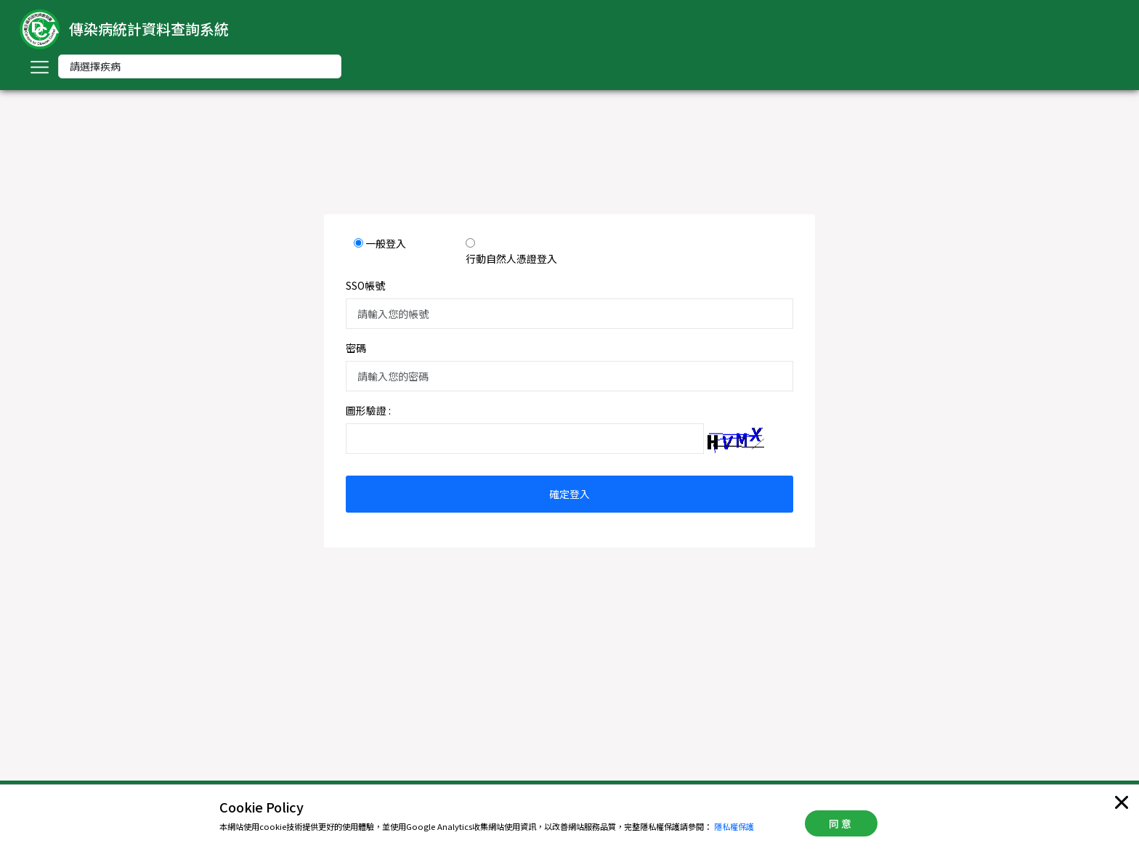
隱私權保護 (734, 826)
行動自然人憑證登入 (511, 258)
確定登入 (569, 493)
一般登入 (385, 243)
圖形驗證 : (368, 410)
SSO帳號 (365, 285)
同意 (841, 823)
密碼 (356, 348)
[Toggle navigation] (39, 66)
